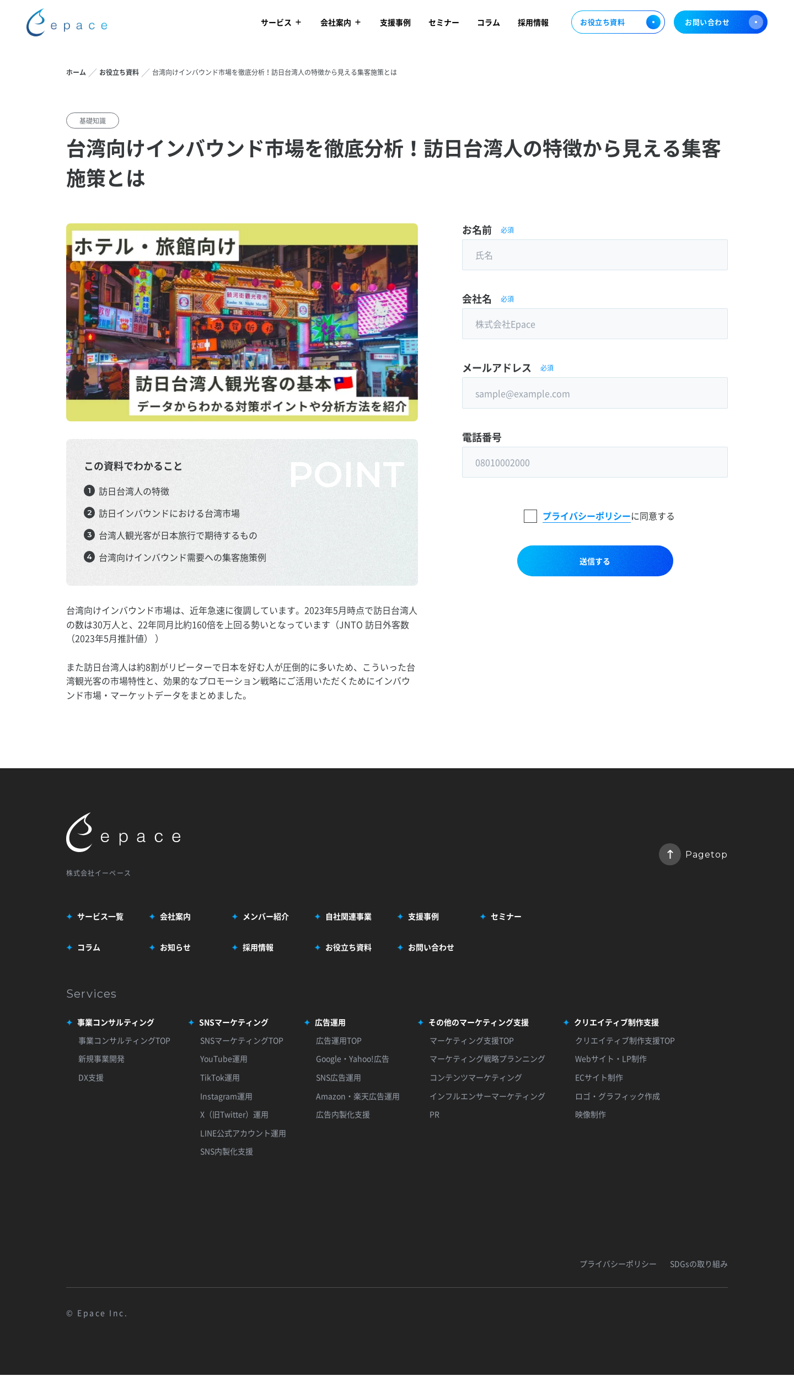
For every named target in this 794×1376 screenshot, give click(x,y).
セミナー (443, 23)
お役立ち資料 (618, 24)
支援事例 (395, 23)
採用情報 (533, 23)
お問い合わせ (724, 24)
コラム (488, 23)
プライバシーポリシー (587, 520)
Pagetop (693, 855)
